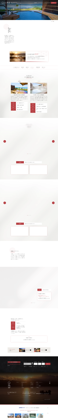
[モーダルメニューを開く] (47, 3)
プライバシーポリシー (25, 387)
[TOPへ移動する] (6, 3)
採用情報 (29, 387)
